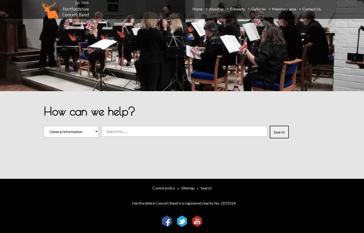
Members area (284, 9)
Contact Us (311, 9)
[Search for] (184, 131)
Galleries (258, 9)
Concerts (237, 9)
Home (197, 9)
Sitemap (188, 188)
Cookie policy (163, 188)
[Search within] (71, 131)
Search (206, 188)
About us (216, 9)
